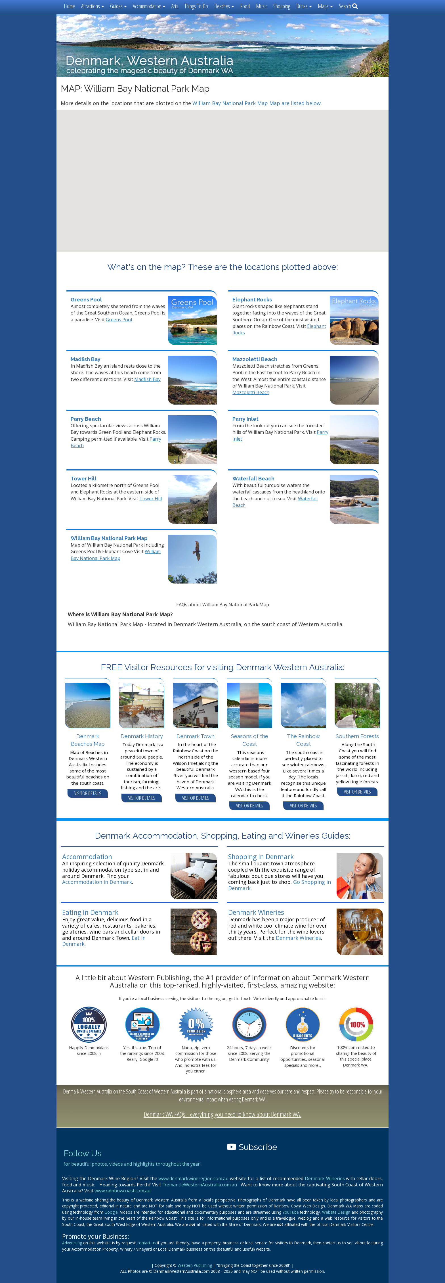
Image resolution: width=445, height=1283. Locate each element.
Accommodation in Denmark (97, 881)
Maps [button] (325, 6)
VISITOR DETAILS (87, 793)
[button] (232, 205)
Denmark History (142, 736)
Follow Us (83, 1153)
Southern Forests (357, 736)
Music (261, 6)
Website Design (336, 1212)
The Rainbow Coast (303, 740)
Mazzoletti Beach (254, 359)
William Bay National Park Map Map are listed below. (257, 103)
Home (69, 6)
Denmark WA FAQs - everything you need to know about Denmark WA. (222, 1114)
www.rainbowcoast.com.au (122, 1191)
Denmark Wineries (256, 912)
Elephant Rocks (252, 300)
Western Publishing (195, 1265)
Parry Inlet (245, 419)
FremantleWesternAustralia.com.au (199, 1185)
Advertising (72, 1242)
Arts (174, 6)
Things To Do (196, 6)
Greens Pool (86, 300)
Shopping (281, 6)
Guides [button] (118, 6)
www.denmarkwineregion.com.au (193, 1178)
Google (111, 1212)
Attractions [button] (92, 6)
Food (245, 6)
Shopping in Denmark (261, 856)
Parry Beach (86, 419)
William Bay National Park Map (109, 538)
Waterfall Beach (253, 479)
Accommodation (87, 856)
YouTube (291, 1212)
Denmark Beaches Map (88, 740)
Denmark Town (196, 736)
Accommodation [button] (149, 6)
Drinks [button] (304, 6)
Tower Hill (83, 479)
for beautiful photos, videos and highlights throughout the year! (132, 1164)
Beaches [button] (224, 6)
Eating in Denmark (90, 912)
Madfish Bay (85, 359)
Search (348, 6)
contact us (146, 1242)
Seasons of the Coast (249, 740)
